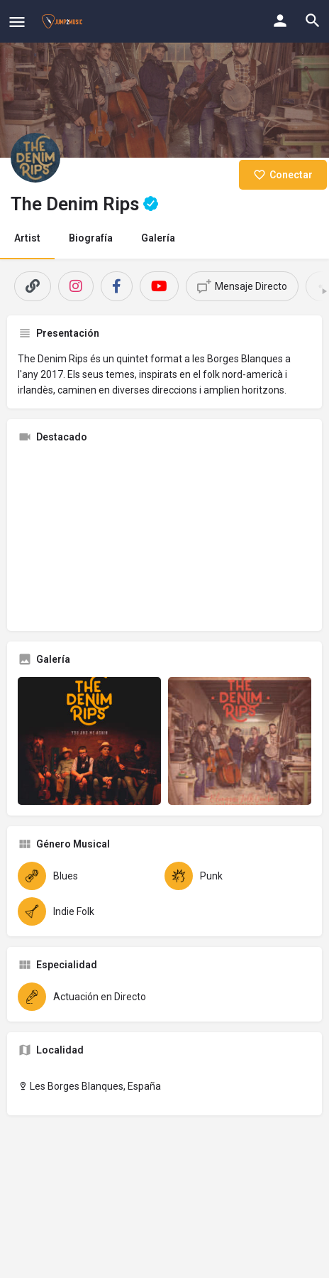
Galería (158, 238)
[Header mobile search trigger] (312, 20)
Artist (27, 238)
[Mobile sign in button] (280, 20)
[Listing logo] (35, 158)
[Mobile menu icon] (17, 22)
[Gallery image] (89, 741)
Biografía (91, 238)
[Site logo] (64, 21)
